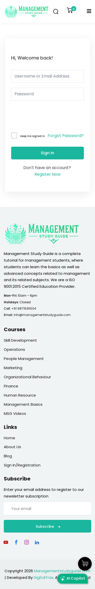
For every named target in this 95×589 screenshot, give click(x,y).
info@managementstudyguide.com (42, 315)
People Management (24, 358)
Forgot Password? (66, 136)
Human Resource (20, 395)
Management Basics (23, 404)
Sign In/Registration (22, 465)
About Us (12, 446)
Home (9, 438)
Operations (14, 349)
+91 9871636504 (23, 308)
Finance (11, 386)
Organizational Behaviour (27, 377)
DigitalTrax (43, 577)
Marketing (13, 367)
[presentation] (45, 117)
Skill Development (20, 340)
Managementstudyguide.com (62, 570)
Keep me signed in (32, 136)
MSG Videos (15, 413)
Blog (8, 456)
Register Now (47, 174)
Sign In (47, 153)
